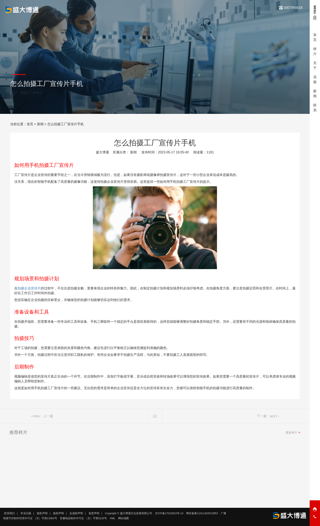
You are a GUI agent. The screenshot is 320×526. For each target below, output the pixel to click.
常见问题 (25, 513)
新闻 (40, 124)
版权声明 (58, 513)
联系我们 (9, 513)
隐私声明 (42, 513)
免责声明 (94, 513)
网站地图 (123, 518)
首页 (30, 124)
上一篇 (48, 417)
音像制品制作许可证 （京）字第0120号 (83, 518)
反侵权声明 (76, 513)
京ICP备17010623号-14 (169, 513)
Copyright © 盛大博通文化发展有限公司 (128, 513)
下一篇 (262, 417)
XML (112, 518)
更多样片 (291, 433)
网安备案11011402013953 (202, 513)
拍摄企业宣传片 (29, 288)
